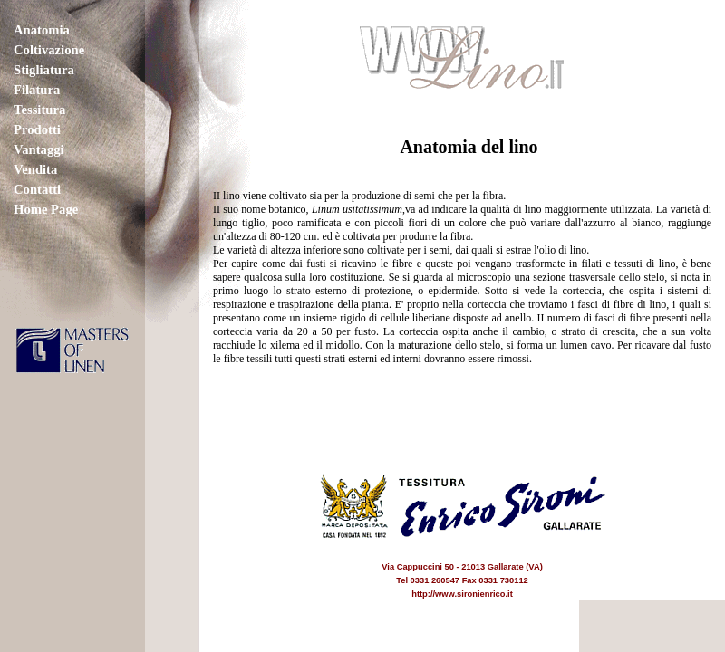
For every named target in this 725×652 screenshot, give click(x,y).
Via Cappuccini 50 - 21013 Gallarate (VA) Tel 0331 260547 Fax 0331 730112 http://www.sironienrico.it (462, 567)
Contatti (37, 189)
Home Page (46, 209)
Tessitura (39, 109)
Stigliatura (44, 69)
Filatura (37, 89)
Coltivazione (49, 50)
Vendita (35, 169)
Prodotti (37, 129)
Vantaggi (39, 149)
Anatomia (42, 30)
